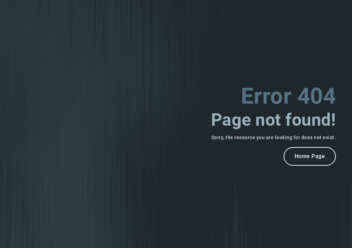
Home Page (310, 156)
